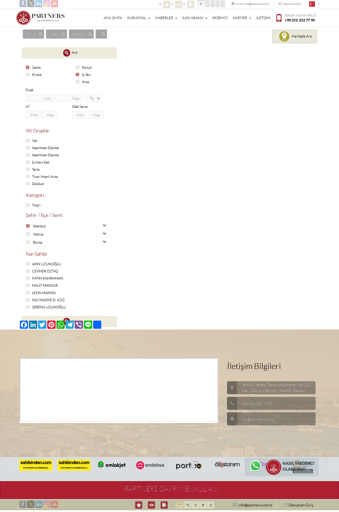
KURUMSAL (138, 18)
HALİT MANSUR (43, 287)
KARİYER (242, 18)
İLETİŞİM (263, 18)
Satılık (34, 67)
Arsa (83, 82)
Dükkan (35, 184)
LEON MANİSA (42, 294)
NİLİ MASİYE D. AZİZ (46, 301)
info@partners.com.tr (251, 420)
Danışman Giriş (287, 4)
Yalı (32, 141)
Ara (70, 53)
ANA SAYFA (113, 18)
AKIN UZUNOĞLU (45, 265)
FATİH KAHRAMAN (45, 280)
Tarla (33, 169)
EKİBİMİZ (220, 18)
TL (192, 5)
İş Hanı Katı (38, 162)
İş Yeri (84, 74)
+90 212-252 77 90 (258, 405)
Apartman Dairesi (43, 148)
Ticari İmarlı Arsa (43, 177)
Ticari (34, 206)
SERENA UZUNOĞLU (47, 308)
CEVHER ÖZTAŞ (43, 272)
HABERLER (166, 18)
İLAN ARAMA (194, 18)
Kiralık (34, 74)
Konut (84, 67)
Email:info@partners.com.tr (239, 4)
